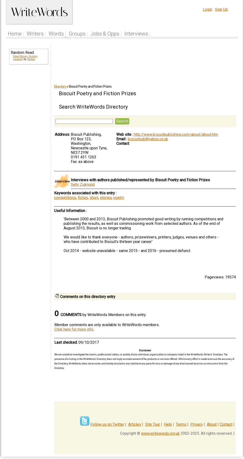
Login (207, 9)
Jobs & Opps (105, 34)
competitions (65, 197)
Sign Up (221, 9)
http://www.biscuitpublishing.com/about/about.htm (176, 134)
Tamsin (31, 59)
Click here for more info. (74, 329)
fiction (83, 197)
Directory (60, 86)
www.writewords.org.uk (160, 433)
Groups (77, 34)
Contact (226, 424)
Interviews (136, 34)
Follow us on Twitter (107, 424)
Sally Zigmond (83, 184)
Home (15, 34)
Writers (35, 34)
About (212, 424)
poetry (118, 197)
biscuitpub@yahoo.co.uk (148, 139)
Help (168, 424)
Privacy (196, 424)
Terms (181, 424)
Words (56, 34)
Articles (134, 424)
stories (106, 197)
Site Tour (152, 424)
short (94, 197)
